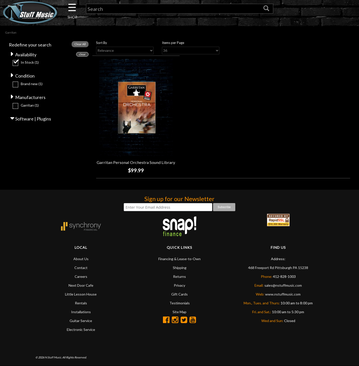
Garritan (30, 105)
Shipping (179, 267)
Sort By (101, 43)
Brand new (32, 84)
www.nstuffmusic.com (283, 294)
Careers (81, 276)
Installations (81, 312)
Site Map (179, 312)
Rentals (81, 303)
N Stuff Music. (53, 357)
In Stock (30, 62)
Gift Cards (179, 294)
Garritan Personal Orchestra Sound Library (136, 162)
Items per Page (173, 43)
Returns (179, 276)
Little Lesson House (81, 294)
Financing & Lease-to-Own (179, 259)
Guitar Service (81, 321)
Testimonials (180, 303)
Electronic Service (81, 329)
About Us (81, 259)
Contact (81, 267)
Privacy (179, 285)
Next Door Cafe (81, 285)
